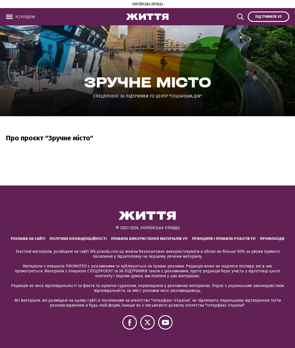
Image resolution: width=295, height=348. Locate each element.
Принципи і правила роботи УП (224, 238)
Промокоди (272, 238)
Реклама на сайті (28, 238)
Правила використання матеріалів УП (149, 238)
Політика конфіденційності (78, 238)
